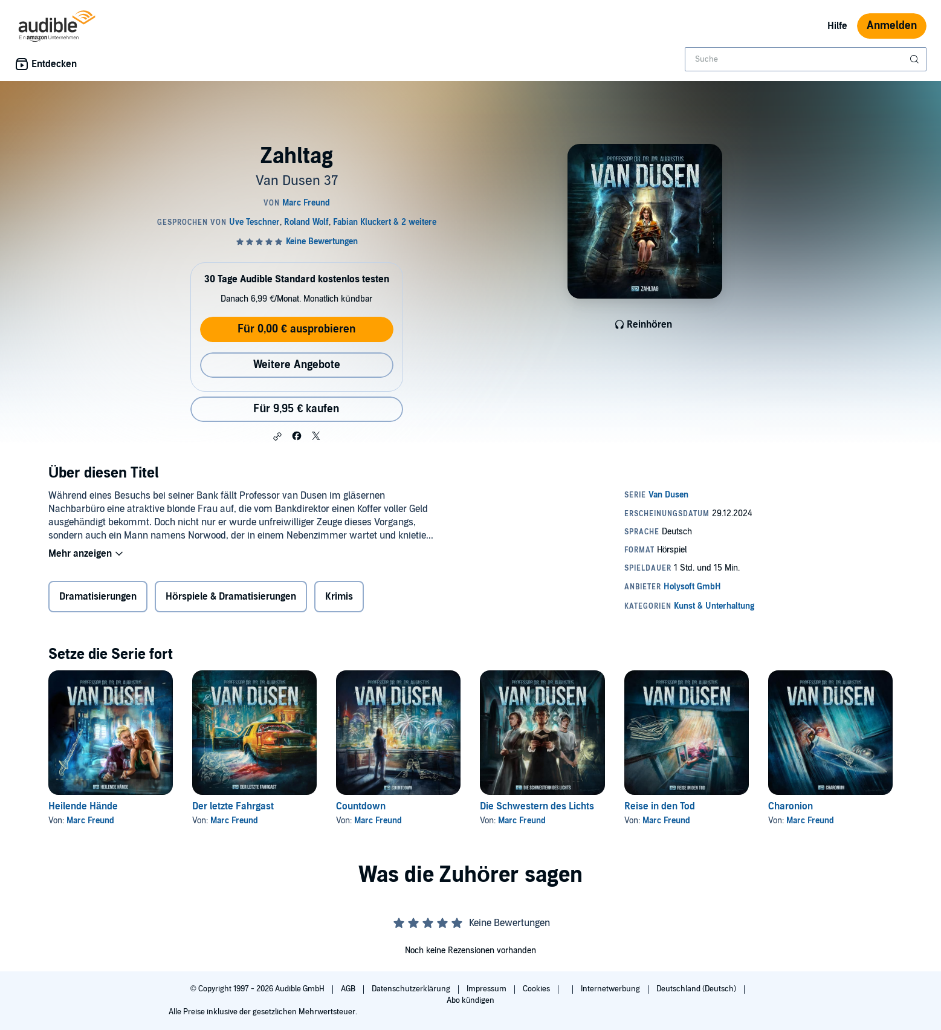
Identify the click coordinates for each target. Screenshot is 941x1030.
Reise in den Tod (659, 806)
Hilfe (837, 26)
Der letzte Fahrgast (233, 806)
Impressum (487, 989)
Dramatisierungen (98, 597)
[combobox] (805, 59)
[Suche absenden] (915, 59)
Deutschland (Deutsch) (697, 989)
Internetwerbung (611, 989)
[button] (277, 436)
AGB (349, 989)
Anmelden (892, 25)
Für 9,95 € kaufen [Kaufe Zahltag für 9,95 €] (296, 409)
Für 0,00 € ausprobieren (296, 329)
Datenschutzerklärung (412, 989)
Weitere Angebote (296, 364)
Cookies (537, 989)
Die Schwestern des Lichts (537, 806)
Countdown (361, 806)
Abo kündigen (470, 1000)
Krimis (339, 597)
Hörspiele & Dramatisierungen (231, 597)
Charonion (790, 806)
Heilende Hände (83, 806)
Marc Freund (90, 820)
